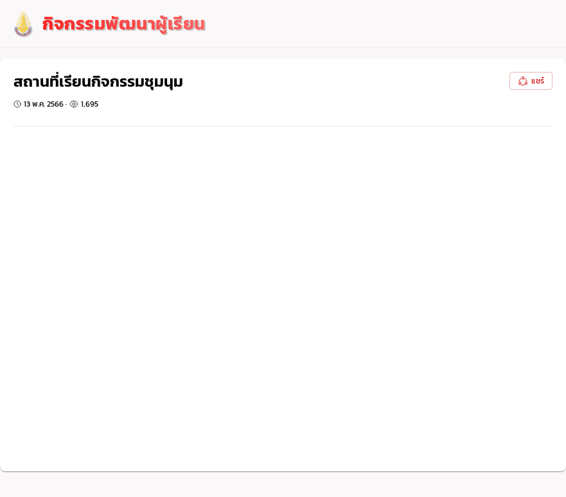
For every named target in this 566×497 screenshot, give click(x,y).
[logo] (108, 24)
